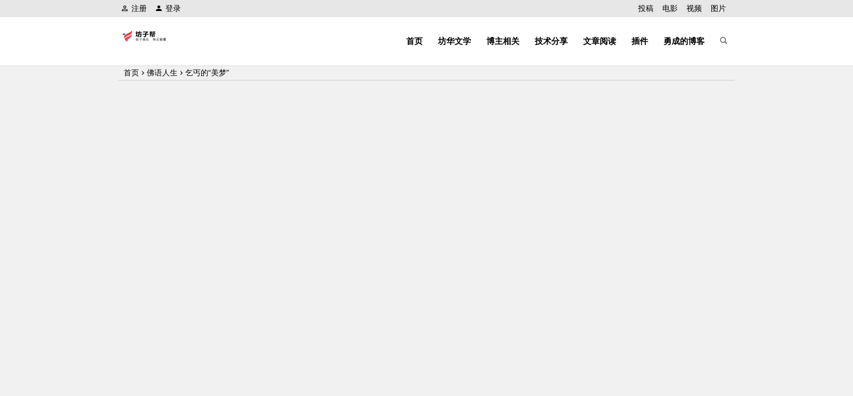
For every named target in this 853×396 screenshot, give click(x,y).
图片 (718, 8)
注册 (134, 8)
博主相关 (502, 41)
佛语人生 (162, 72)
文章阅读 (599, 41)
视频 (694, 8)
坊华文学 (454, 41)
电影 (670, 8)
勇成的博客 (684, 41)
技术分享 (551, 41)
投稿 (645, 8)
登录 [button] (168, 8)
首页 (414, 41)
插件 (640, 41)
